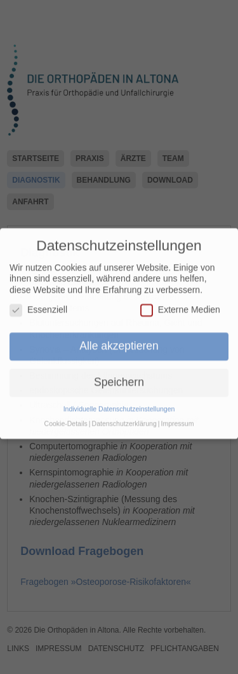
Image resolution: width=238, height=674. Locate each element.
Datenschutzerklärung (124, 416)
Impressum (177, 416)
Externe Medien (180, 303)
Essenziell (38, 303)
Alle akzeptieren (119, 338)
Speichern (119, 375)
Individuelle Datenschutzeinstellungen (119, 401)
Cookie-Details (66, 416)
